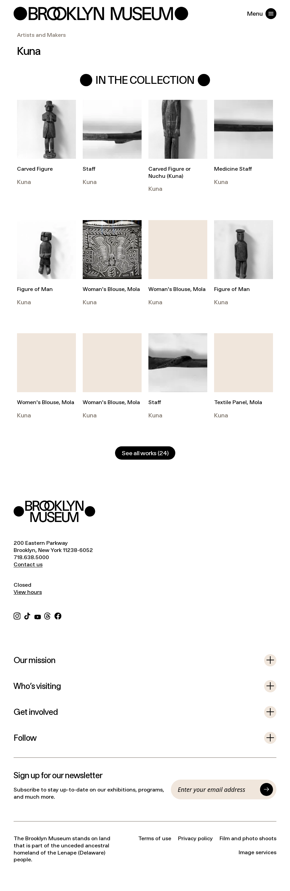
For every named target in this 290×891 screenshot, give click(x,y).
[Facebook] (57, 615)
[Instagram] (17, 615)
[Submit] (266, 789)
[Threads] (47, 615)
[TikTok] (27, 615)
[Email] (217, 789)
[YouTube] (37, 615)
